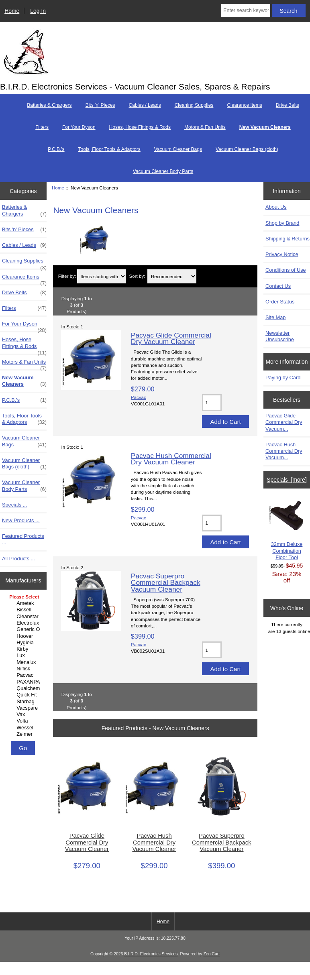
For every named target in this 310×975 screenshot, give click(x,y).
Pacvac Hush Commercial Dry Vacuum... (283, 451)
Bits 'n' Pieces (100, 105)
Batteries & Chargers (49, 105)
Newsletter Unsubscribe (279, 336)
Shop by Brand (282, 223)
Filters (42, 127)
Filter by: (67, 276)
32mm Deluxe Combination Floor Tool (287, 529)
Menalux (24, 662)
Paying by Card (282, 378)
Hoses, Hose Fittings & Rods (140, 127)
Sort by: (137, 276)
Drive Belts (287, 105)
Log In (38, 11)
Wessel (24, 728)
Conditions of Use (285, 270)
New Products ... (21, 520)
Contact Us (278, 286)
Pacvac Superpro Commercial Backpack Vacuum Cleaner (165, 582)
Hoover (24, 636)
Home (11, 11)
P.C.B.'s (56, 149)
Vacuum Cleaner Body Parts (163, 171)
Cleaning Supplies (194, 105)
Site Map (275, 317)
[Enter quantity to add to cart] (212, 402)
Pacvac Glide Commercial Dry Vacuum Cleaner (171, 338)
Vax (24, 714)
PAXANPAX (24, 682)
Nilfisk (24, 669)
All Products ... (18, 559)
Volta (24, 721)
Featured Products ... (23, 539)
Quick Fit (24, 695)
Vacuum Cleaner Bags (178, 149)
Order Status (279, 302)
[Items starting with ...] (101, 276)
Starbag (24, 701)
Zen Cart (211, 954)
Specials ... (14, 505)
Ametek (24, 603)
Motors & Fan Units (205, 127)
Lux (24, 655)
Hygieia (24, 642)
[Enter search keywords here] (245, 10)
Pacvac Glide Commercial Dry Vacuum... (283, 422)
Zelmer (24, 734)
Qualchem (24, 688)
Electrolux (24, 623)
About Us (275, 207)
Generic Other (24, 629)
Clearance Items (244, 105)
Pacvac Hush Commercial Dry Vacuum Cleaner (171, 459)
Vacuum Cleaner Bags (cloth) (247, 149)
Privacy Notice (281, 254)
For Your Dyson (79, 127)
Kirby (24, 649)
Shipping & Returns (287, 239)
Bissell (24, 610)
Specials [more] (287, 479)
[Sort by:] (171, 276)
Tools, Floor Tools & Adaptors (109, 149)
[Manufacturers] (23, 666)
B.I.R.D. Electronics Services (150, 954)
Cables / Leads (145, 105)
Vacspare (24, 708)
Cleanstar (24, 616)
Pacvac (24, 675)
